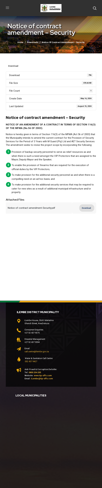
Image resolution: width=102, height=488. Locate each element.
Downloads (32, 42)
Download (13, 66)
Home (20, 42)
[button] (94, 8)
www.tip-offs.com (43, 375)
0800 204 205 (35, 372)
